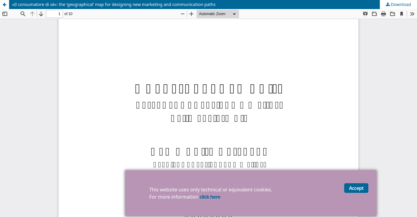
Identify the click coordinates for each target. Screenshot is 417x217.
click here (209, 196)
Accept (356, 188)
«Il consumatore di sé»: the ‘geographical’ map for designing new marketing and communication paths (113, 4)
